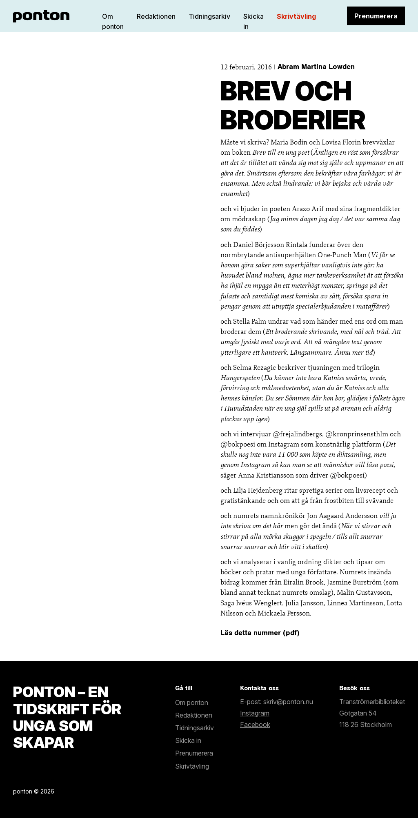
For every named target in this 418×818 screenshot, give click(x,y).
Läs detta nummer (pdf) (260, 632)
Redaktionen (156, 16)
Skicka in (188, 740)
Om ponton (191, 702)
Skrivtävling (296, 16)
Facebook (255, 724)
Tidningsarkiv (209, 16)
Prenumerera (376, 16)
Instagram (254, 713)
